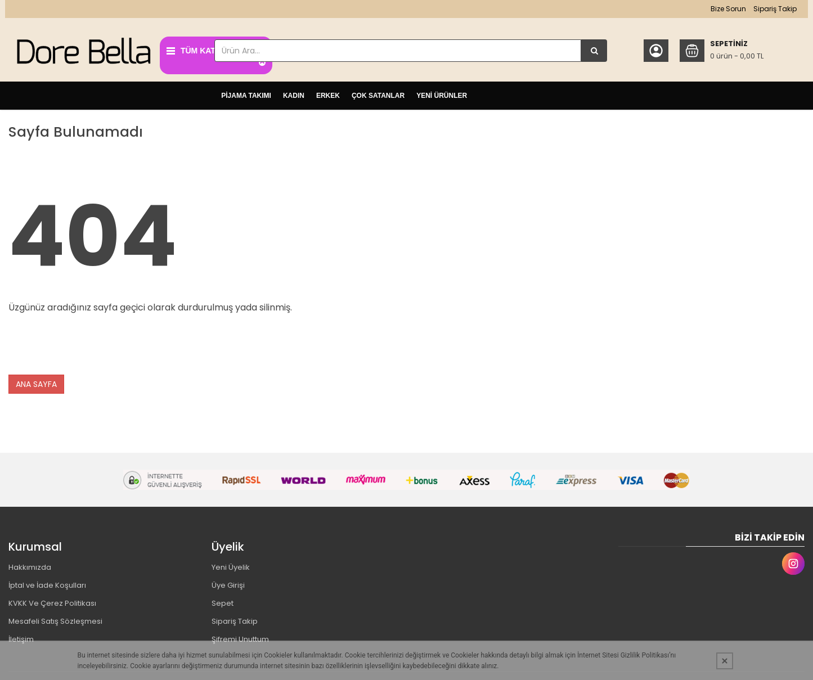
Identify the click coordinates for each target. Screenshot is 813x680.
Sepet (222, 600)
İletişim (21, 636)
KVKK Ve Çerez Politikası (52, 600)
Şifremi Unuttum (240, 636)
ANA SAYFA (36, 380)
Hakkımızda (29, 564)
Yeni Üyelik (231, 564)
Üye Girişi (228, 582)
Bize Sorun (722, 8)
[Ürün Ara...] (591, 50)
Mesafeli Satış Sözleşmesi (55, 618)
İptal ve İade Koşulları (47, 582)
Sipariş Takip (768, 8)
